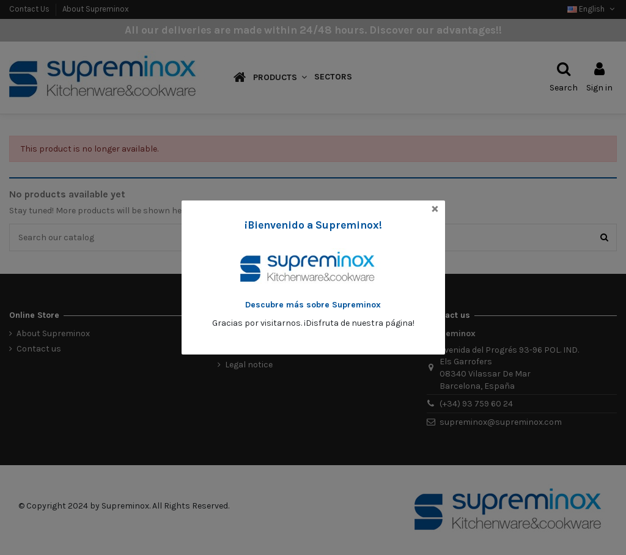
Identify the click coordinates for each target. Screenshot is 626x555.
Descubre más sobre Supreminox (313, 305)
